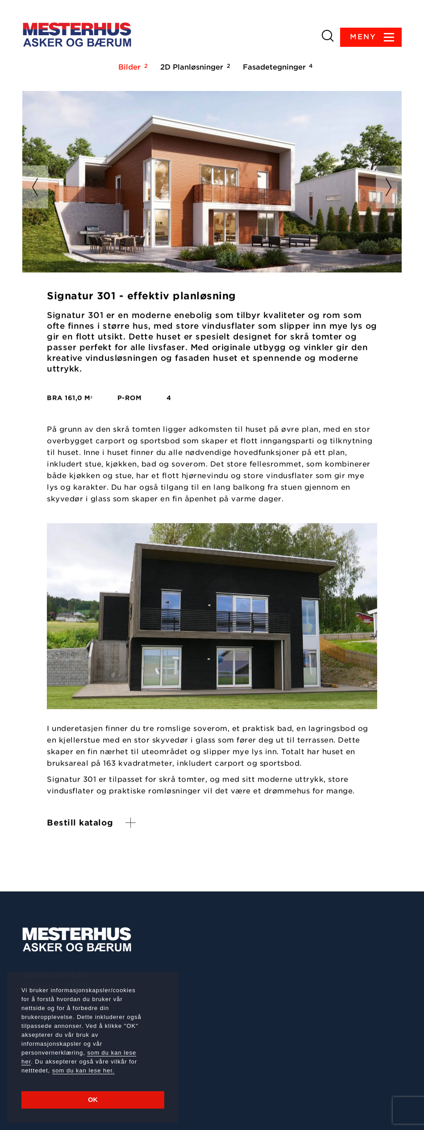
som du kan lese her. (83, 1070)
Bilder (131, 66)
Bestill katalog (80, 823)
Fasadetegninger (276, 66)
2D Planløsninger (194, 66)
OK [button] (93, 1099)
